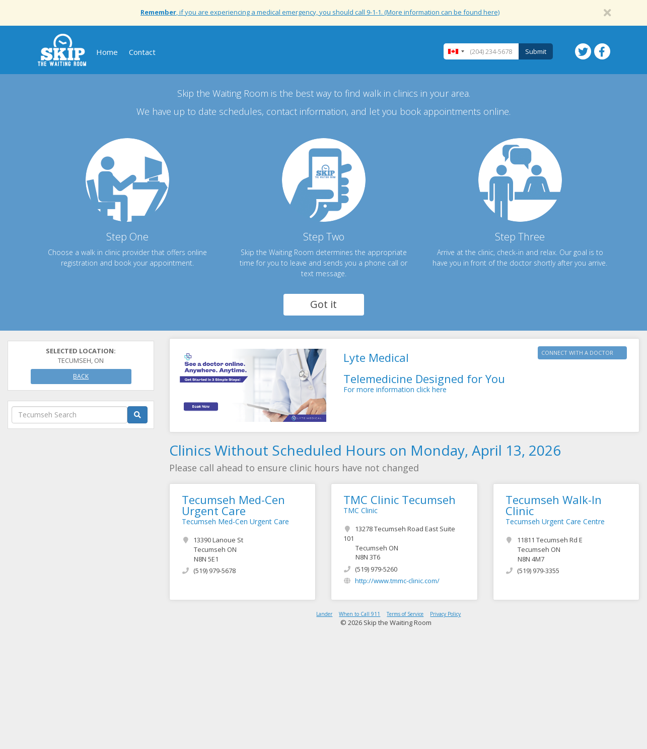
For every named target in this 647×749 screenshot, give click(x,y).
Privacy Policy (445, 613)
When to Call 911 (359, 613)
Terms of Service (405, 613)
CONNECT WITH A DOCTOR (577, 352)
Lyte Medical (376, 357)
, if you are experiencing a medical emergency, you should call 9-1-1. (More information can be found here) (319, 12)
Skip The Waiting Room (62, 50)
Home (107, 52)
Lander (324, 613)
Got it (323, 304)
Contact (142, 52)
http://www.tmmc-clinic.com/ (397, 580)
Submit (535, 51)
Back (81, 376)
